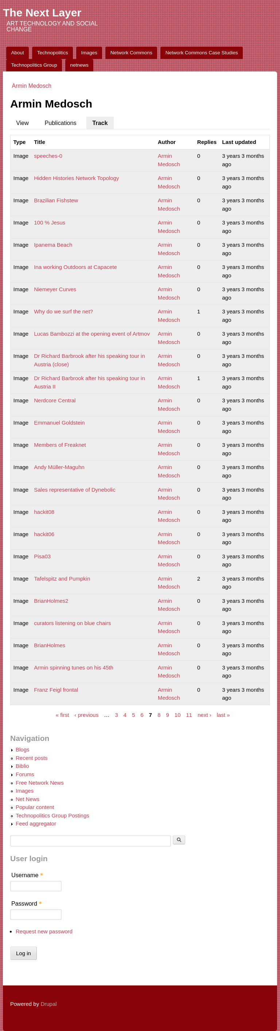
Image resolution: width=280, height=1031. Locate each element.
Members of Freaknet (60, 445)
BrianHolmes (49, 645)
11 (189, 714)
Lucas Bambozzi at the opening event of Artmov (92, 334)
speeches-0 (48, 156)
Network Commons (131, 52)
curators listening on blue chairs (72, 623)
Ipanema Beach (53, 245)
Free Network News (40, 783)
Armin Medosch (31, 86)
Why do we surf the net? (63, 311)
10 (178, 714)
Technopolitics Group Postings (52, 815)
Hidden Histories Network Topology (76, 178)
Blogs (23, 749)
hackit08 (44, 512)
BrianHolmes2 (51, 601)
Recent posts (32, 758)
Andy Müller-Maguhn (59, 467)
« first (62, 714)
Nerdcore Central (54, 400)
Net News (27, 799)
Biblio (22, 766)
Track (102, 121)
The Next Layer (42, 13)
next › (204, 714)
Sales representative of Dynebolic (74, 490)
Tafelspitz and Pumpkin (62, 578)
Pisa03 (42, 556)
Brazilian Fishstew (56, 200)
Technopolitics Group (34, 65)
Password (26, 903)
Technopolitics (52, 52)
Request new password (44, 931)
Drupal (48, 1004)
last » (223, 714)
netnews (79, 65)
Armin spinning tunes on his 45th (73, 667)
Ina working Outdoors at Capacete (75, 267)
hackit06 (44, 534)
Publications (61, 123)
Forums (25, 774)
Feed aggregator (36, 823)
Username (27, 875)
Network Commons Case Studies (202, 52)
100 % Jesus (49, 222)
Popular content (35, 807)
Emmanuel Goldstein (59, 422)
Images (89, 52)
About (17, 52)
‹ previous (86, 714)
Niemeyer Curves (55, 289)
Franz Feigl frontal (56, 690)
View (22, 123)
